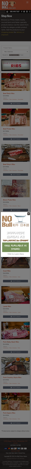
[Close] (28, 213)
